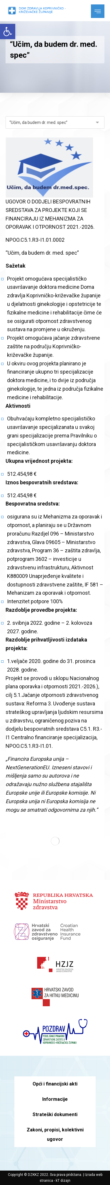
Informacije (55, 1099)
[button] (7, 31)
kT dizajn (63, 1181)
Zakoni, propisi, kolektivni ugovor (55, 1134)
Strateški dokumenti (55, 1114)
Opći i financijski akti (55, 1084)
